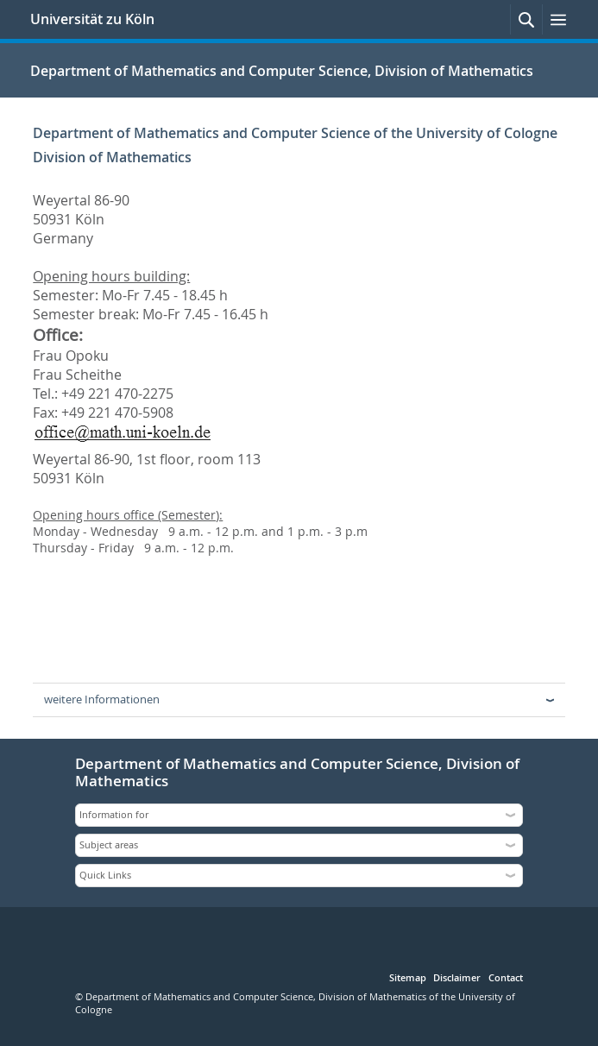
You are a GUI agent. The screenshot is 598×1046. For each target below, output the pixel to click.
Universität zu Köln (92, 18)
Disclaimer (457, 978)
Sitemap (407, 978)
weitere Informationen (102, 699)
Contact (505, 978)
